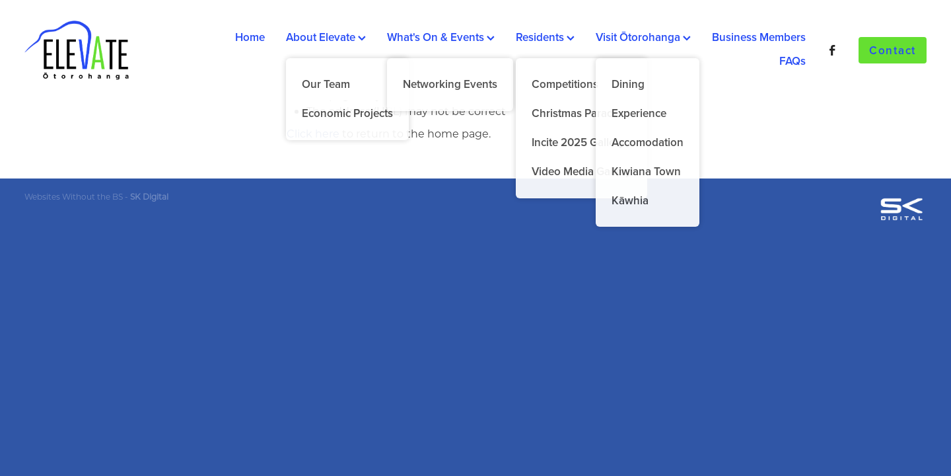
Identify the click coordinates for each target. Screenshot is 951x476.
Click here (313, 133)
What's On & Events (441, 37)
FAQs (792, 61)
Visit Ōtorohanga (643, 37)
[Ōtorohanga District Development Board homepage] (114, 50)
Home (250, 37)
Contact (892, 50)
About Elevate (326, 37)
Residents (545, 37)
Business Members (759, 37)
